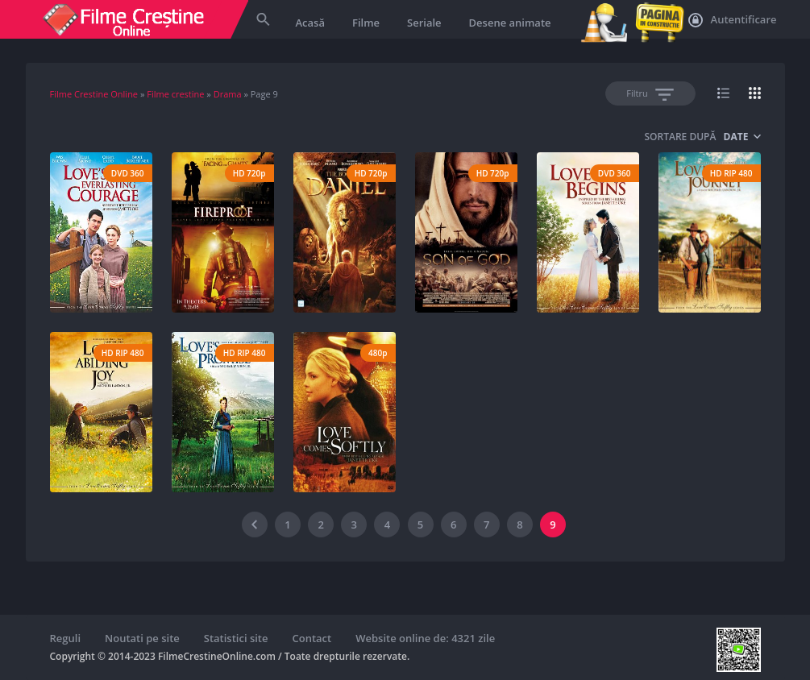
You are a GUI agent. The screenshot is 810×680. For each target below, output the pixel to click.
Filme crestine (175, 94)
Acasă (310, 22)
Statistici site (236, 638)
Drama (228, 94)
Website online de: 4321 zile (425, 638)
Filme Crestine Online (94, 94)
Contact (312, 638)
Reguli (65, 638)
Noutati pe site (142, 638)
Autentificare (732, 20)
